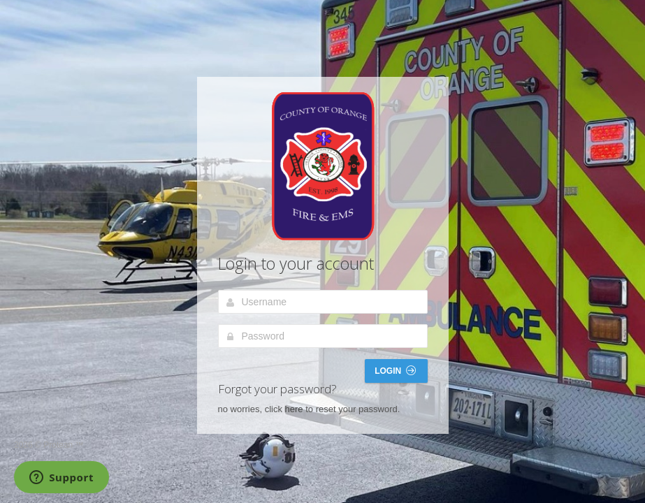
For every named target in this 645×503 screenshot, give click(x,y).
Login (395, 370)
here (294, 409)
